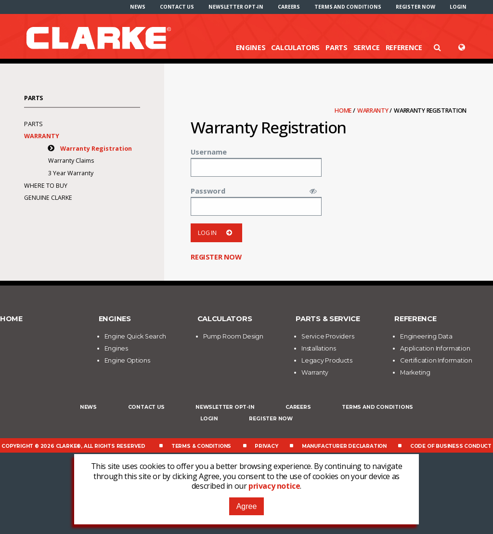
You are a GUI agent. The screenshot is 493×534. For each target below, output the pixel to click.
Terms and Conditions (347, 6)
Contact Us (177, 6)
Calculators (295, 47)
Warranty (373, 110)
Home (344, 110)
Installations (318, 348)
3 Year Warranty (70, 173)
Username (209, 151)
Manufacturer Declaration (344, 446)
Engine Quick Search (135, 336)
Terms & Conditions (201, 446)
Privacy (266, 446)
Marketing (415, 372)
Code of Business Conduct (451, 446)
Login (458, 6)
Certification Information (436, 360)
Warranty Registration (96, 148)
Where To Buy (45, 186)
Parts (336, 47)
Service (366, 47)
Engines (251, 47)
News (137, 6)
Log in (216, 232)
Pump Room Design (233, 336)
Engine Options (127, 360)
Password (208, 190)
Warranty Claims (71, 160)
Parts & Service (328, 318)
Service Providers (327, 336)
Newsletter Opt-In (235, 6)
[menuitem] (137, 6)
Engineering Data (426, 336)
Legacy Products (326, 360)
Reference (404, 47)
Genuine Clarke (48, 198)
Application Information (435, 348)
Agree (246, 506)
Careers (289, 6)
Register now (415, 6)
